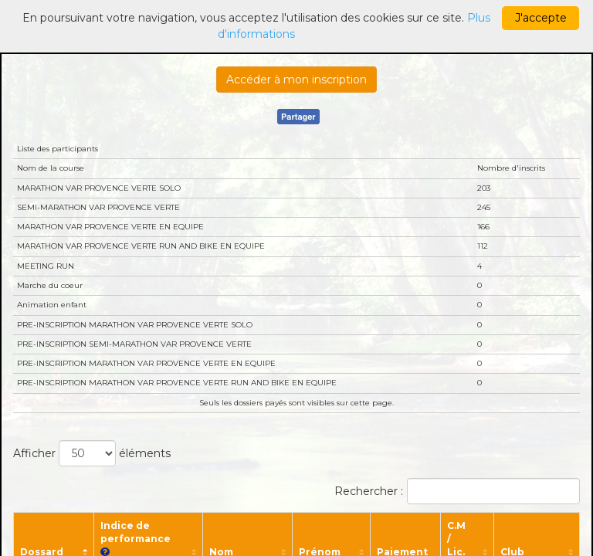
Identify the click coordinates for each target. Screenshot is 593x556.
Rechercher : (457, 491)
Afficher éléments (92, 453)
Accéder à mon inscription (296, 79)
